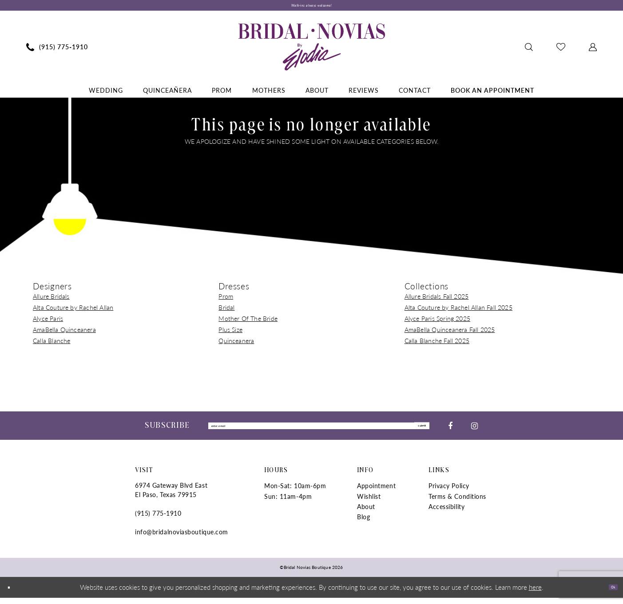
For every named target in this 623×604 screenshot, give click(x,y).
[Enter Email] (318, 430)
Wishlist (369, 501)
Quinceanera (236, 344)
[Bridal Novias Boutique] (311, 50)
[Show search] (529, 51)
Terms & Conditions (457, 501)
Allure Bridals (51, 300)
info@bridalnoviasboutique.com (181, 537)
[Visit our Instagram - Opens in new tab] (474, 430)
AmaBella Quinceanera (64, 333)
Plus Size (230, 333)
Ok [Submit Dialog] (608, 593)
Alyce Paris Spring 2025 (437, 322)
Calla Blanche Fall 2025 (437, 344)
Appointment (376, 491)
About (366, 512)
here (535, 593)
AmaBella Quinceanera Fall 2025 (450, 333)
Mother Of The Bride (248, 322)
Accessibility (446, 512)
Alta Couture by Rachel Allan (73, 311)
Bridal (226, 311)
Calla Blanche (51, 344)
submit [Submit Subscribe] (414, 430)
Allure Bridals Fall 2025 (437, 300)
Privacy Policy (449, 491)
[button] (593, 51)
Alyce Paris (48, 322)
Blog (363, 522)
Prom (225, 300)
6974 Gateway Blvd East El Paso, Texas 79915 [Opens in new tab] (171, 496)
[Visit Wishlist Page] (561, 50)
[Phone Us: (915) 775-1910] (57, 51)
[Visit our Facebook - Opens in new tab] (450, 430)
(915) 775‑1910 (158, 519)
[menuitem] (57, 51)
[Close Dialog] (12, 593)
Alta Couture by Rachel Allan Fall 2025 (458, 311)
